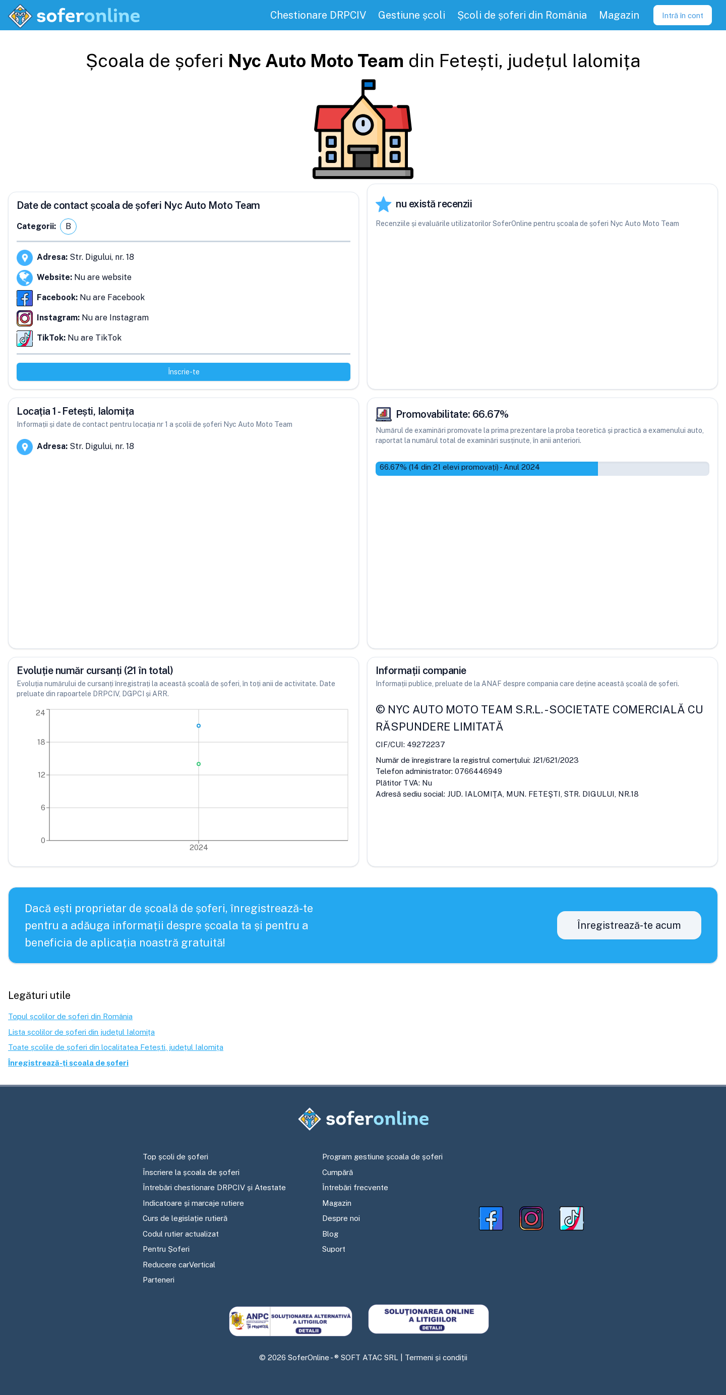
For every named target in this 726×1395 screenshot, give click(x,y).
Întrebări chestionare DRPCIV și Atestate (214, 1187)
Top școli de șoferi (175, 1156)
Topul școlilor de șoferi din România (70, 1016)
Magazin (336, 1203)
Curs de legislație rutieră (185, 1218)
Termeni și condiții (436, 1357)
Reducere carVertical (179, 1264)
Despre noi (341, 1218)
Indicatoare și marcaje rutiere (193, 1203)
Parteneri (158, 1279)
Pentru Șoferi (166, 1249)
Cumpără (337, 1172)
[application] (183, 782)
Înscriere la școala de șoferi (191, 1172)
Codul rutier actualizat (181, 1234)
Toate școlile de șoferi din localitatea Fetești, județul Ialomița (115, 1047)
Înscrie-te (184, 372)
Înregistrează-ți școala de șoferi (68, 1062)
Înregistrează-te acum (629, 925)
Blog (330, 1234)
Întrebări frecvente (355, 1187)
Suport (333, 1249)
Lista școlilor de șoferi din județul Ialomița (81, 1032)
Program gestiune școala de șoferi (382, 1156)
